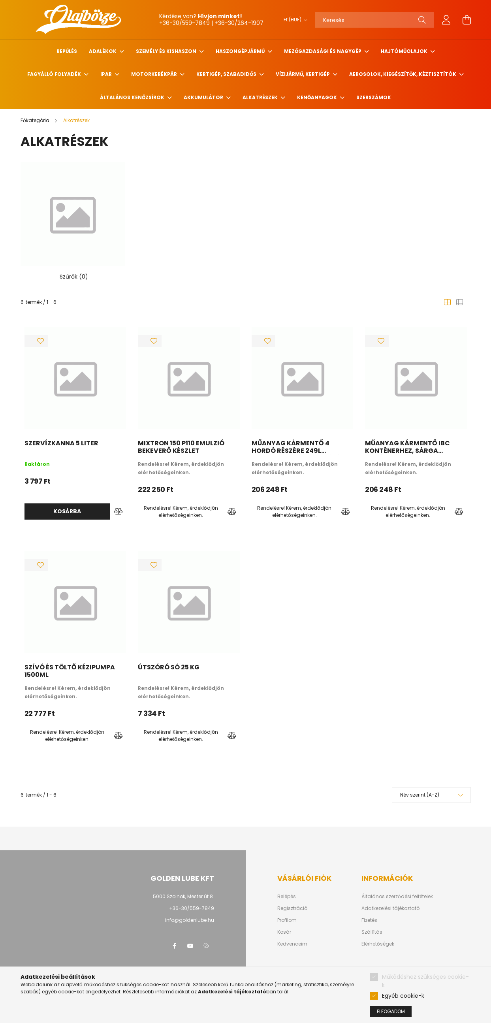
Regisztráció (292, 908)
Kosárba (67, 511)
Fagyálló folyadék (54, 74)
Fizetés (369, 920)
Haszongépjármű (241, 51)
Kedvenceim (292, 943)
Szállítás (371, 931)
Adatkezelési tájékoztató (390, 908)
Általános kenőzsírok (133, 97)
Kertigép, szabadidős (227, 74)
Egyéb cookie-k (403, 996)
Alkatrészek (261, 97)
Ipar (106, 74)
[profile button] (446, 20)
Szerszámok (373, 97)
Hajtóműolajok (405, 51)
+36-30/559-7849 (191, 907)
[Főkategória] (36, 120)
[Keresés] (374, 20)
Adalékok (103, 51)
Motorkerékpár (154, 74)
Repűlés (66, 51)
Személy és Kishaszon (167, 51)
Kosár (284, 931)
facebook (174, 945)
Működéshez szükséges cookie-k (425, 981)
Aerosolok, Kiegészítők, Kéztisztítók (403, 74)
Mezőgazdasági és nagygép (323, 51)
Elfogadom (391, 1011)
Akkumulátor (204, 97)
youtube (190, 945)
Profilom (287, 920)
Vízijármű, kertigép (303, 74)
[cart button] (467, 20)
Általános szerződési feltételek (397, 896)
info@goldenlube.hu (189, 919)
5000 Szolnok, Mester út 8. (183, 896)
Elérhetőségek (377, 943)
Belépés (286, 896)
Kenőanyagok (317, 97)
